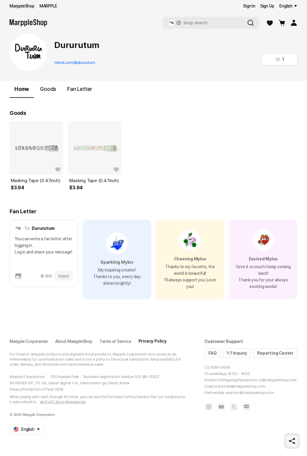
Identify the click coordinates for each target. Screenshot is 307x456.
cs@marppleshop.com (277, 380)
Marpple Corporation (29, 341)
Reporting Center (275, 353)
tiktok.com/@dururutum (74, 63)
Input (63, 276)
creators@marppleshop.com (249, 393)
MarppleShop (22, 6)
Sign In (249, 6)
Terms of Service (115, 341)
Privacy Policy (153, 341)
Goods (48, 89)
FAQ (212, 353)
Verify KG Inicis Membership (63, 402)
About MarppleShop (73, 341)
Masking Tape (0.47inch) (35, 180)
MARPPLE (48, 6)
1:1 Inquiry (237, 353)
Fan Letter (79, 89)
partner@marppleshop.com (241, 386)
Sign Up (267, 6)
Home (22, 92)
